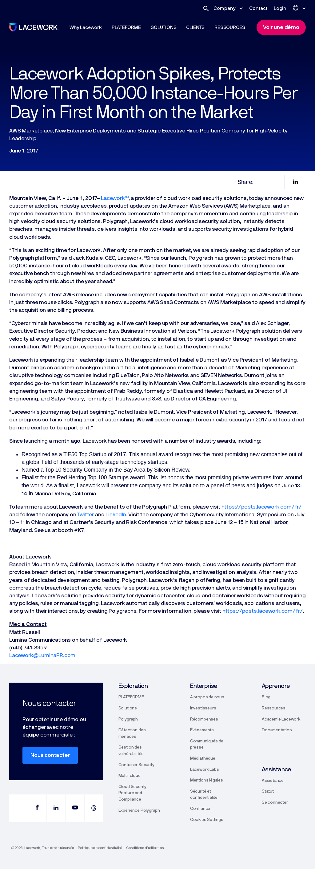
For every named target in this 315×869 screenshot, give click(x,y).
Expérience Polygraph (139, 810)
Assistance (273, 780)
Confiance (200, 808)
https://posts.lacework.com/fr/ (261, 507)
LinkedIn (116, 515)
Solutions (127, 708)
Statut (268, 791)
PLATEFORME (131, 697)
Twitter (85, 515)
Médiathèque (202, 758)
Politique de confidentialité (100, 848)
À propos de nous (207, 697)
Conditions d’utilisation (145, 848)
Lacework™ (114, 198)
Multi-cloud (129, 776)
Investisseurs (203, 708)
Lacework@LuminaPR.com (42, 655)
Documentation (277, 730)
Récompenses (204, 719)
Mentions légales (206, 780)
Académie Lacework (281, 719)
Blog (266, 697)
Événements (202, 730)
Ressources (273, 708)
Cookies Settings (206, 820)
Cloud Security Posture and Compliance (132, 793)
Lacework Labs (204, 769)
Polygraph (128, 719)
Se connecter (275, 802)
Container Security (136, 765)
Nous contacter (50, 755)
